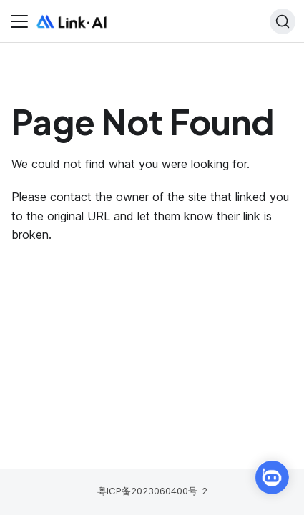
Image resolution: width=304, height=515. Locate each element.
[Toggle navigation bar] (19, 21)
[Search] (282, 21)
